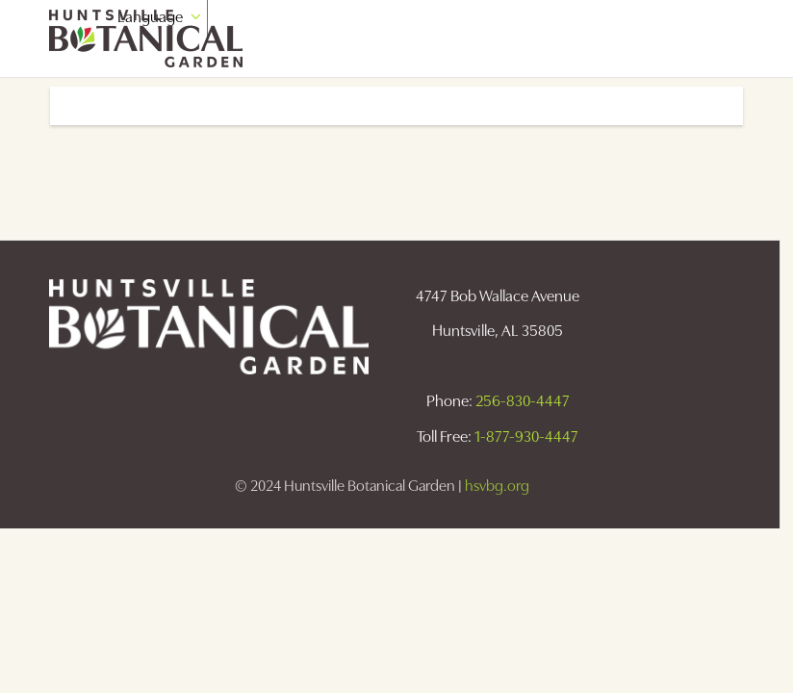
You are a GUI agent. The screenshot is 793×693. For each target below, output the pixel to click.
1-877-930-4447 (526, 436)
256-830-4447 (522, 401)
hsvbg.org (497, 485)
